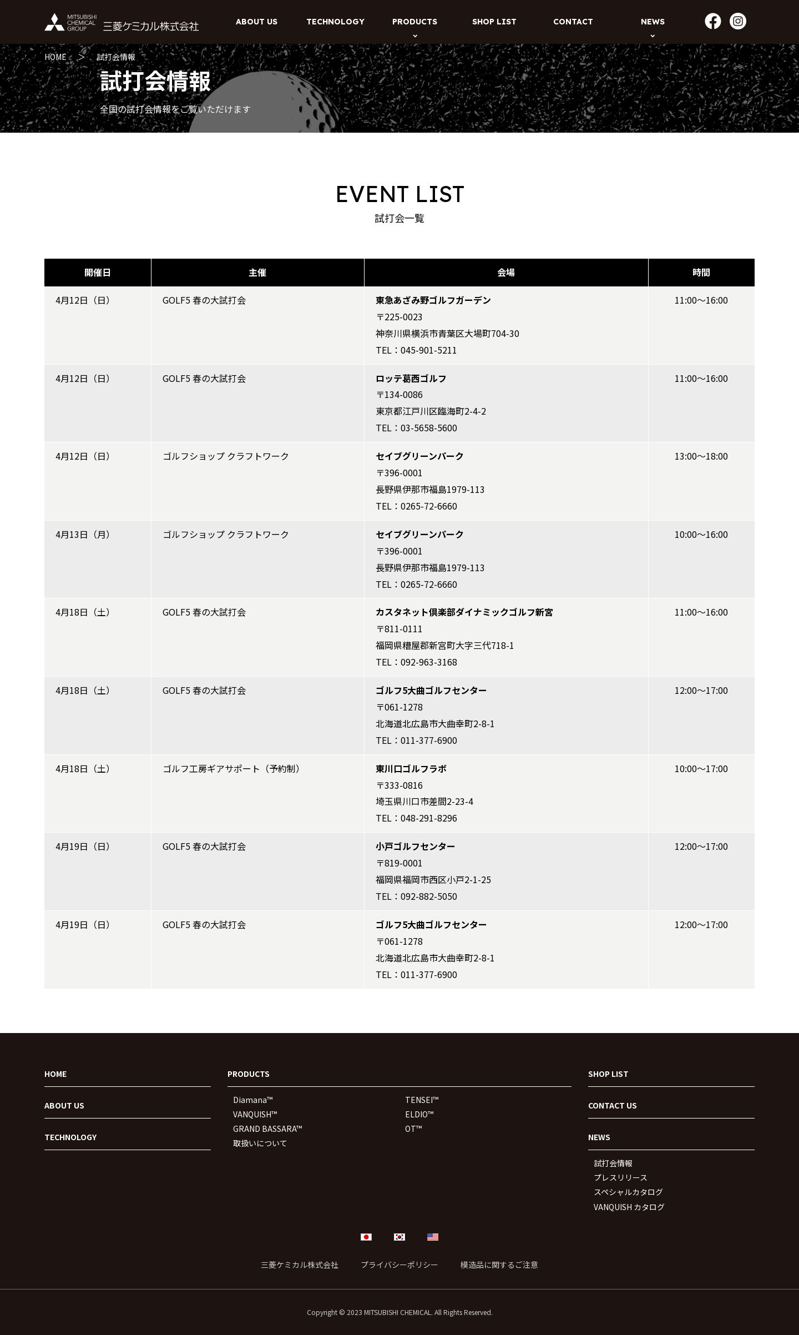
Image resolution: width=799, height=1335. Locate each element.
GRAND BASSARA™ (267, 1128)
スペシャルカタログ (628, 1191)
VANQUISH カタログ (629, 1206)
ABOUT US (64, 1105)
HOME (55, 56)
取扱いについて (260, 1142)
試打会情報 (116, 56)
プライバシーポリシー (399, 1264)
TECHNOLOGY (70, 1136)
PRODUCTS (248, 1073)
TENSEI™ (421, 1099)
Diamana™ (252, 1099)
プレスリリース (621, 1177)
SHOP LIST (608, 1073)
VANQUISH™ (255, 1114)
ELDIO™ (419, 1114)
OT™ (413, 1128)
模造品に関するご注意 (499, 1264)
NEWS (599, 1136)
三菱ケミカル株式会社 (299, 1264)
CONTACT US (612, 1105)
